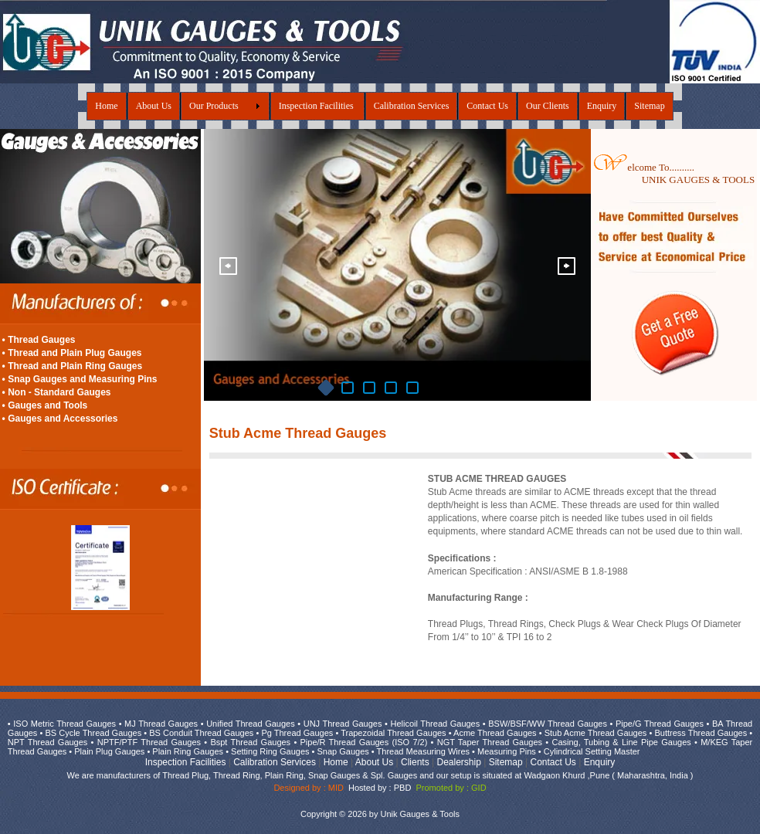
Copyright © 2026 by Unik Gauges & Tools (380, 814)
